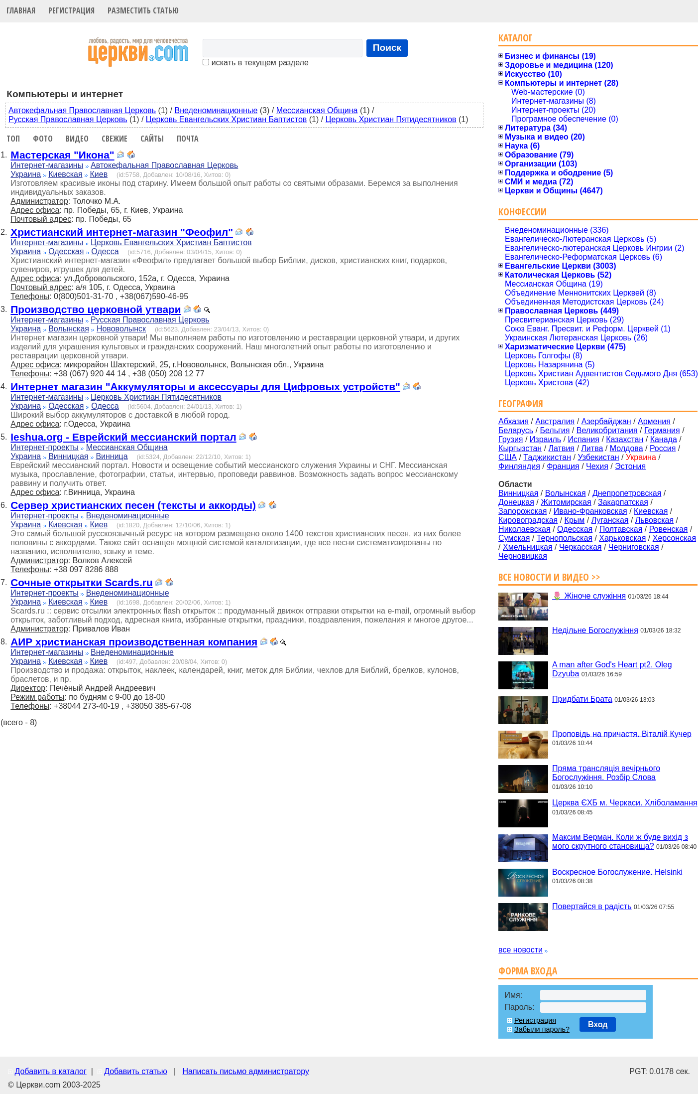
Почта (188, 138)
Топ (13, 138)
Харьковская (622, 538)
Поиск (387, 47)
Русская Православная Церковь (67, 119)
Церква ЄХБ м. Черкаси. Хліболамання (625, 802)
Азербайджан (606, 421)
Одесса (104, 251)
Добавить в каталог (50, 1071)
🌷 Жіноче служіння (589, 596)
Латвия (562, 448)
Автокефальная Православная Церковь (82, 110)
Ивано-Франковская (590, 511)
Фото (43, 138)
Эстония (630, 466)
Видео (77, 138)
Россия (663, 448)
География (520, 403)
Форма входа (527, 970)
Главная (20, 10)
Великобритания (607, 430)
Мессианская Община (317, 110)
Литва (592, 448)
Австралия (555, 421)
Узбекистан (598, 457)
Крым (575, 520)
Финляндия (519, 466)
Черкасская (580, 547)
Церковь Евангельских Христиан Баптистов (226, 119)
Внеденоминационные (216, 110)
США (507, 457)
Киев (99, 174)
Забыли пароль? (542, 1029)
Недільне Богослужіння (595, 629)
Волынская (68, 328)
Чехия (597, 466)
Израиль (545, 439)
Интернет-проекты (44, 447)
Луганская (610, 520)
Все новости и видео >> (549, 577)
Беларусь (515, 430)
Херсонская (674, 538)
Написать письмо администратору (245, 1071)
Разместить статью (143, 10)
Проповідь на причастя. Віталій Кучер (622, 733)
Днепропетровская (626, 493)
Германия (662, 430)
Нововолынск (121, 328)
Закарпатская (623, 502)
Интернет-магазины (46, 165)
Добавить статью (135, 1071)
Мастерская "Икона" (62, 154)
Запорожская (522, 511)
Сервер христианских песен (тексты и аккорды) (133, 505)
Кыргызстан (520, 448)
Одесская (66, 251)
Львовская (654, 520)
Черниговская (633, 547)
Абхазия (513, 421)
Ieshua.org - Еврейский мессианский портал (123, 437)
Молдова (626, 448)
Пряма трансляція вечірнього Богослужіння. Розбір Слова (606, 772)
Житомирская (566, 502)
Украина (25, 174)
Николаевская (524, 529)
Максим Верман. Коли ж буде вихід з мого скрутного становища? (620, 841)
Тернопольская (564, 538)
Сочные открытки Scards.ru (81, 582)
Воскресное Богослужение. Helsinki (617, 871)
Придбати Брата (582, 699)
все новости (520, 949)
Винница (111, 456)
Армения (654, 421)
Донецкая (516, 502)
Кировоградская (528, 520)
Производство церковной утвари (95, 309)
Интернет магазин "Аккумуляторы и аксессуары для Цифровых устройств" (205, 386)
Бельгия (555, 430)
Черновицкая (522, 556)
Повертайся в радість (592, 906)
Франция (563, 466)
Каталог (515, 37)
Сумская (514, 538)
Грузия (510, 439)
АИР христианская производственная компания (133, 641)
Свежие (114, 138)
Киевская (65, 174)
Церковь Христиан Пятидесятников (391, 119)
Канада (663, 439)
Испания (583, 439)
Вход (598, 1024)
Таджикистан (547, 457)
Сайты (152, 138)
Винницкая (68, 456)
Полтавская (621, 529)
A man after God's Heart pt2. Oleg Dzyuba (612, 669)
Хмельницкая (528, 547)
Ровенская (668, 529)
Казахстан (624, 439)
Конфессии (522, 211)
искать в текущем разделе (255, 62)
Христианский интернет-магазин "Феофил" (121, 232)
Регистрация (71, 10)
